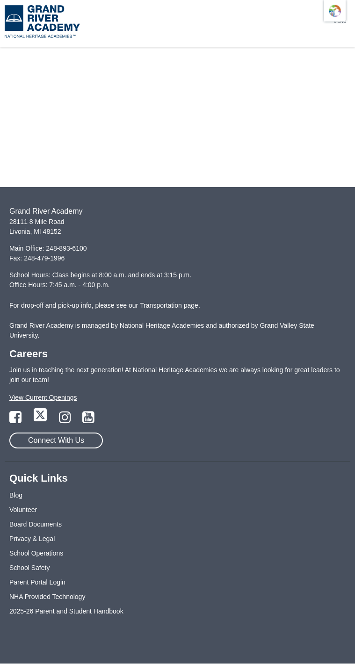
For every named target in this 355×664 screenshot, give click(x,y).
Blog (15, 495)
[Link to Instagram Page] (66, 420)
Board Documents (35, 524)
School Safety (29, 567)
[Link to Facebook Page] (16, 420)
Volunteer (23, 509)
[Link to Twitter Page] (41, 420)
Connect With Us (56, 440)
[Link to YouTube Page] (88, 420)
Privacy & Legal (32, 538)
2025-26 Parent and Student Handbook (66, 611)
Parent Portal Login (37, 582)
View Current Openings (43, 397)
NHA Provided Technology (47, 596)
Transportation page (169, 305)
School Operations (36, 553)
